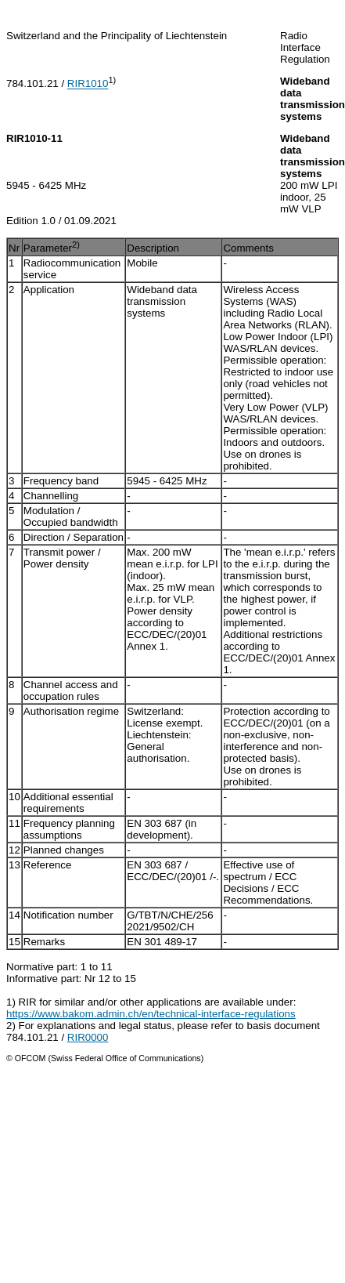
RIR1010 (88, 84)
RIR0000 (88, 1037)
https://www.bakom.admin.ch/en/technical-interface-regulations (151, 1014)
